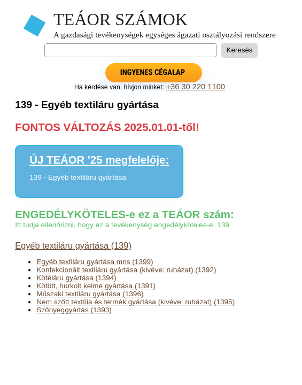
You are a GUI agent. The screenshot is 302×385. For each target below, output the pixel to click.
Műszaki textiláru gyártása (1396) (89, 294)
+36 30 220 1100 (195, 86)
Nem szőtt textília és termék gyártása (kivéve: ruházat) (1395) (135, 302)
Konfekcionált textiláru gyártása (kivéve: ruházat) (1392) (126, 270)
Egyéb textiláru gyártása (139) (73, 245)
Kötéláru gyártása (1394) (76, 278)
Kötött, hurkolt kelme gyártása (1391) (96, 286)
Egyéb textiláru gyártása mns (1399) (94, 262)
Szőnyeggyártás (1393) (74, 310)
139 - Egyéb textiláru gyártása (77, 177)
